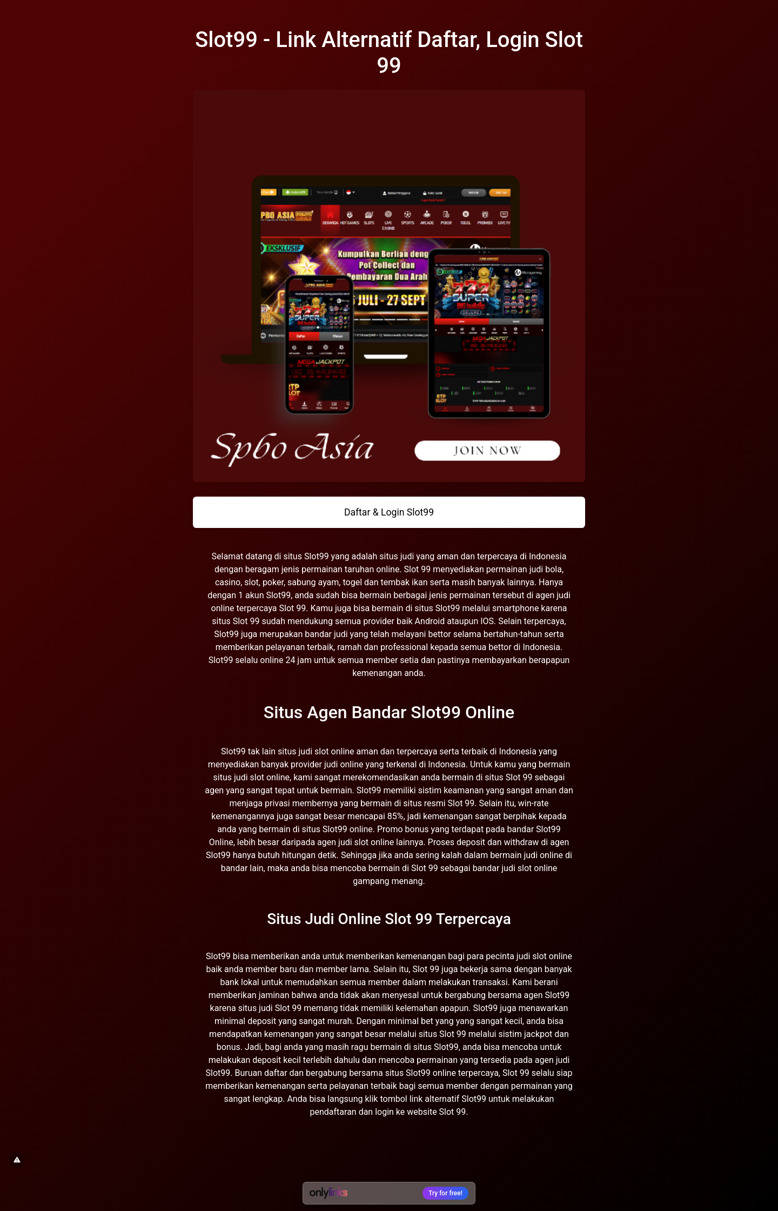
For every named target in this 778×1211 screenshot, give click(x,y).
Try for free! (445, 1193)
